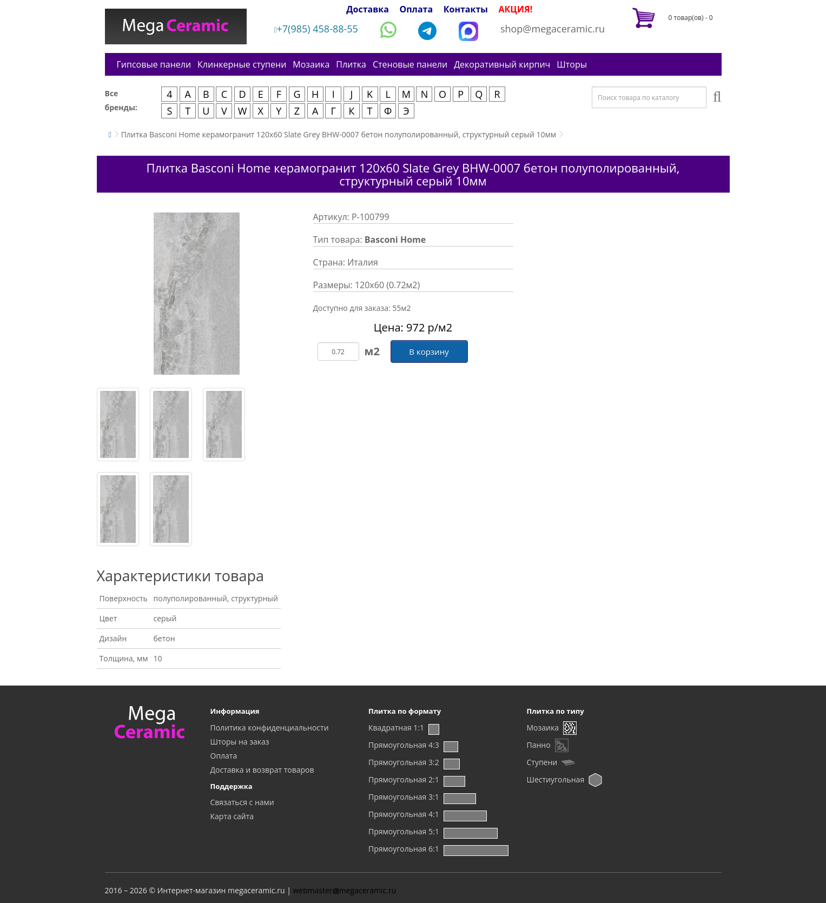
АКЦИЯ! (516, 9)
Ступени (542, 762)
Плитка (351, 64)
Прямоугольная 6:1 (403, 849)
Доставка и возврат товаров (262, 770)
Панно (539, 745)
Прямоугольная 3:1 (403, 797)
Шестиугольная (556, 779)
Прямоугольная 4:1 (403, 814)
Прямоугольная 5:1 (403, 831)
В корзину (428, 351)
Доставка (367, 9)
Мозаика (311, 64)
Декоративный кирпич (502, 64)
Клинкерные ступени (241, 64)
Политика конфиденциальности (269, 727)
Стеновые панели (410, 64)
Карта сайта (232, 816)
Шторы (572, 64)
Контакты (466, 9)
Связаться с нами (242, 802)
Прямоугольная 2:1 (403, 779)
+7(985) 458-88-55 (316, 28)
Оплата (416, 9)
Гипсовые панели (154, 64)
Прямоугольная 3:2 (403, 762)
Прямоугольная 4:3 (403, 745)
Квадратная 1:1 (396, 727)
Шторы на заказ (239, 741)
